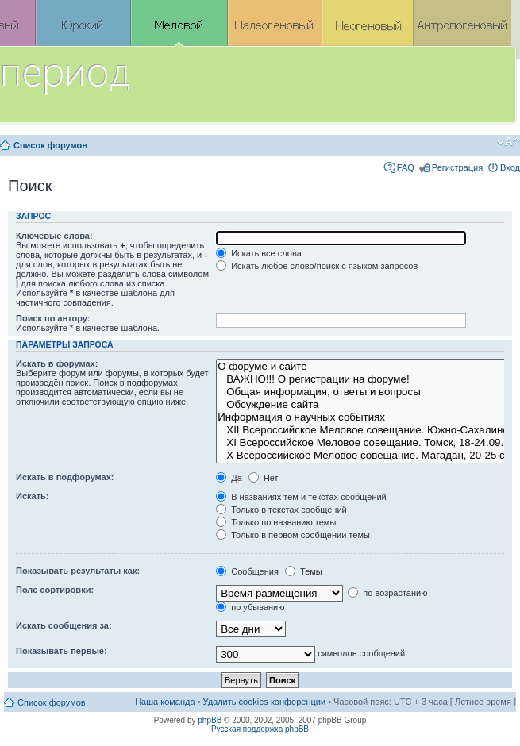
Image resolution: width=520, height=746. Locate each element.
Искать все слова (259, 253)
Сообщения (247, 571)
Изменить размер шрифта (508, 142)
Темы (303, 571)
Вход (510, 167)
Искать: (32, 496)
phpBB (209, 720)
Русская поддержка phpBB (260, 729)
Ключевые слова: (54, 235)
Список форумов (50, 145)
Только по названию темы (276, 522)
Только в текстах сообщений (281, 509)
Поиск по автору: (53, 318)
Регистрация (457, 167)
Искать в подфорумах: (65, 477)
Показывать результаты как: (78, 570)
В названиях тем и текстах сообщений (301, 497)
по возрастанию (387, 593)
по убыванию (250, 607)
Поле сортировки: (55, 589)
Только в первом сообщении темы (293, 535)
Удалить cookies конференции (264, 701)
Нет (263, 478)
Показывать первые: (61, 651)
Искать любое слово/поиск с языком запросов (317, 266)
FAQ (405, 167)
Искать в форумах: (57, 363)
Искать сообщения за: (64, 625)
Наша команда (165, 701)
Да (229, 478)
